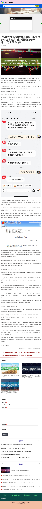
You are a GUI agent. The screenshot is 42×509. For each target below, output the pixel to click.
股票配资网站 (16, 495)
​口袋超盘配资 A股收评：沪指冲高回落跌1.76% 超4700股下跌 (16, 475)
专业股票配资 (26, 495)
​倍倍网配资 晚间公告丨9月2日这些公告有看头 (12, 489)
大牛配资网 (6, 495)
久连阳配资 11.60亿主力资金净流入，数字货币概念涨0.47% (14, 448)
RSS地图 (23, 502)
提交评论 (5, 434)
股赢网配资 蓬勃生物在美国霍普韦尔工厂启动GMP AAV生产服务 (18, 355)
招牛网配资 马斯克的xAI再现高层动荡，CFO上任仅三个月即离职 (15, 457)
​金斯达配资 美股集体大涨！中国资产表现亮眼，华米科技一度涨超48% (18, 482)
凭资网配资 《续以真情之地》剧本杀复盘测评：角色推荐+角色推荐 (16, 451)
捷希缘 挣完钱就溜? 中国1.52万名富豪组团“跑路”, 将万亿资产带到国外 (16, 444)
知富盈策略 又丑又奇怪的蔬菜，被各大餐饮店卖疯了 (21, 470)
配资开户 (36, 495)
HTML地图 (28, 502)
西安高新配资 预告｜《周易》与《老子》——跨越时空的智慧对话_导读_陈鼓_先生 (22, 352)
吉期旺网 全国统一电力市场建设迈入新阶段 (10, 454)
